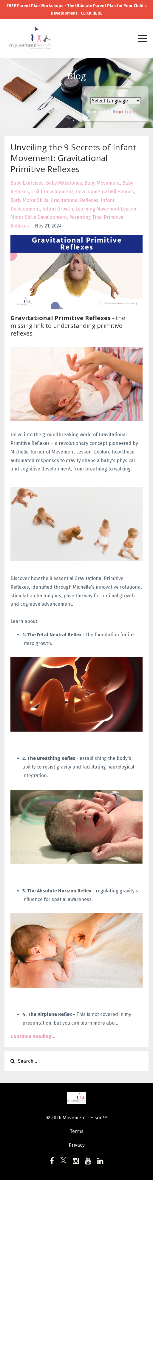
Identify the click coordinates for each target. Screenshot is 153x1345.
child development (52, 191)
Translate (129, 112)
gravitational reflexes (74, 200)
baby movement (102, 183)
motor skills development (38, 217)
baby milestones (64, 183)
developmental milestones (104, 191)
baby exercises (27, 183)
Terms (77, 1131)
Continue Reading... (32, 1036)
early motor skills (29, 200)
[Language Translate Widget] (115, 100)
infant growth (57, 209)
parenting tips (85, 217)
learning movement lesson (105, 209)
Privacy (77, 1145)
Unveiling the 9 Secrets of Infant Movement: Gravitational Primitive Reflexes (73, 157)
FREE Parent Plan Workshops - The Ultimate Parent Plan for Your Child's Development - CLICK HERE (77, 9)
